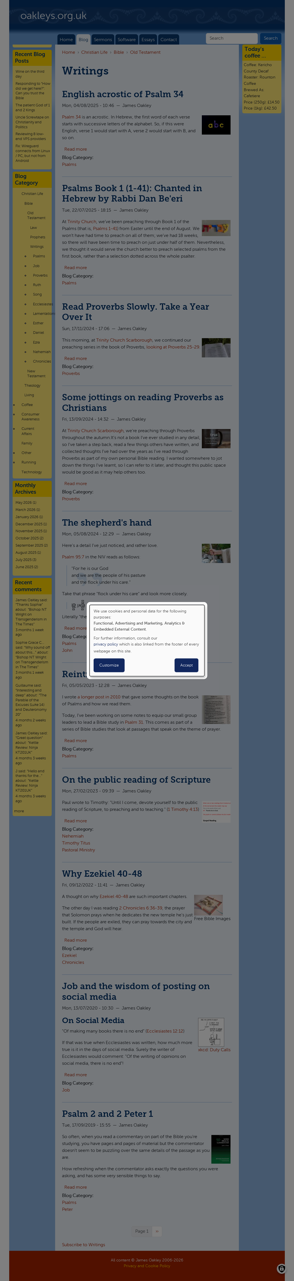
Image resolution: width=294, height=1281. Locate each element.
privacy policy (106, 644)
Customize (109, 665)
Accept (186, 665)
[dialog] (147, 640)
